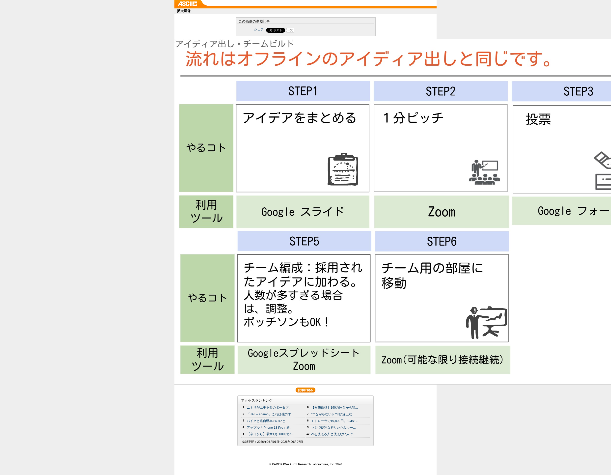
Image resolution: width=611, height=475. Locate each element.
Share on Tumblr (324, 30)
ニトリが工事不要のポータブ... (269, 407)
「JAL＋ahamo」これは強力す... (270, 414)
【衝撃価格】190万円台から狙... (334, 407)
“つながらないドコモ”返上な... (333, 414)
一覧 (290, 30)
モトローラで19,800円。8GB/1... (335, 421)
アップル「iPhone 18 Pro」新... (269, 427)
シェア (259, 29)
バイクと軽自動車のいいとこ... (269, 421)
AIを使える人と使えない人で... (333, 434)
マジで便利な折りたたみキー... (333, 427)
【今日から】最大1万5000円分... (270, 434)
